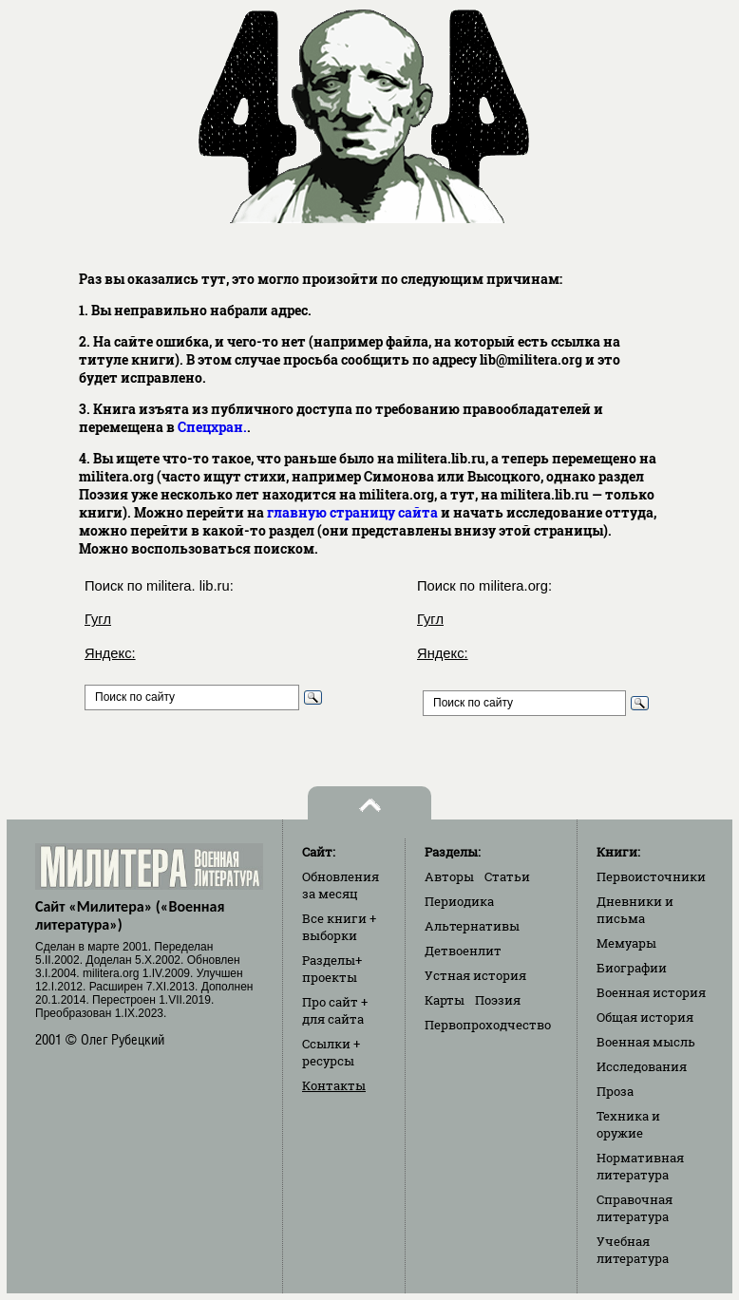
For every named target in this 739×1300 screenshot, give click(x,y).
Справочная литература (635, 1208)
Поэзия (498, 999)
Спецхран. (212, 427)
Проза (615, 1091)
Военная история (651, 992)
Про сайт (335, 1010)
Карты (444, 999)
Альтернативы (472, 925)
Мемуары (626, 942)
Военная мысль (646, 1041)
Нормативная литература (640, 1166)
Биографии (632, 967)
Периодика (459, 901)
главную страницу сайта (352, 512)
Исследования (642, 1066)
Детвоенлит (463, 950)
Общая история (645, 1017)
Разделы (332, 968)
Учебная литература (633, 1250)
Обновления (340, 885)
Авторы (449, 876)
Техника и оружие (628, 1124)
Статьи (507, 876)
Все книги (339, 927)
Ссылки (331, 1052)
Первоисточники (651, 876)
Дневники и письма (635, 910)
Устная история (475, 975)
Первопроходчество (488, 1024)
